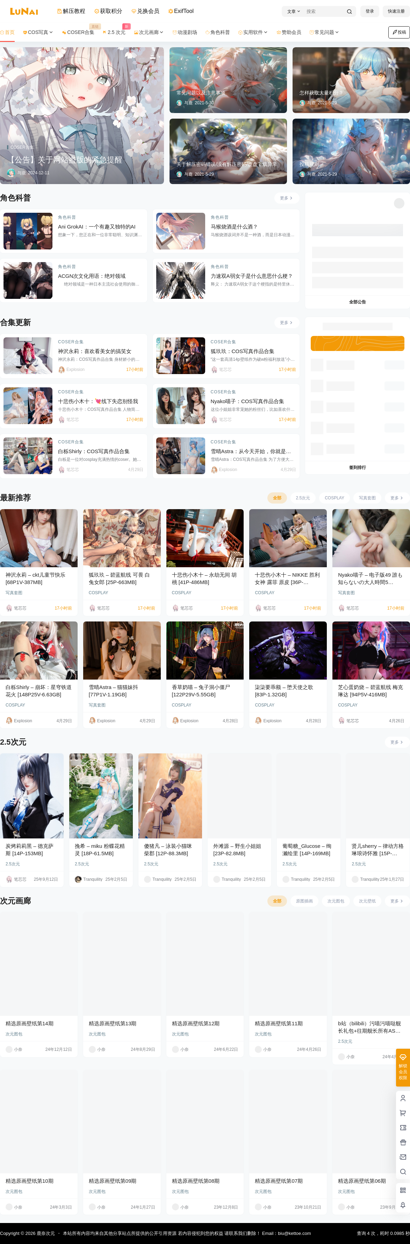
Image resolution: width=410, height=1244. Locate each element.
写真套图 (14, 592)
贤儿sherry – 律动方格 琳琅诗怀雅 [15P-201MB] (377, 853)
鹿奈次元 (45, 1233)
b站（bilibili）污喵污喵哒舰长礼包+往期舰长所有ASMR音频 (370, 1030)
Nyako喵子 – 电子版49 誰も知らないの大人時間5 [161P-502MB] (370, 582)
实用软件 (253, 32)
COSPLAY (98, 592)
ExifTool (181, 11)
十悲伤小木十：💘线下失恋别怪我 (98, 401)
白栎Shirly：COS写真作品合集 (94, 451)
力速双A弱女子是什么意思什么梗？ (252, 276)
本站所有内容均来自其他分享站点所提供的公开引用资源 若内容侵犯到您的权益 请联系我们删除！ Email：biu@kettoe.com (187, 1233)
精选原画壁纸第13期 (113, 1023)
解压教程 (71, 11)
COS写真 (38, 32)
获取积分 (108, 11)
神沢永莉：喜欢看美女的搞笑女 (94, 351)
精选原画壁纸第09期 (113, 1181)
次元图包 (14, 1034)
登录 (370, 11)
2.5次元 (13, 864)
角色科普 (67, 217)
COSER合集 (71, 341)
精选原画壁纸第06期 (362, 1181)
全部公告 (357, 302)
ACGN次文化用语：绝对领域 (91, 276)
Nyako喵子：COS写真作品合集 (247, 401)
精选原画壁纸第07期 (279, 1181)
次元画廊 (149, 32)
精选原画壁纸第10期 (29, 1181)
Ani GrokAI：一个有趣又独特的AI (97, 227)
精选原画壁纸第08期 (196, 1181)
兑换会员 (145, 11)
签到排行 (357, 467)
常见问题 (325, 32)
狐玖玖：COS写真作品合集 (243, 351)
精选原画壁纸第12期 (196, 1023)
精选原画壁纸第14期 (29, 1023)
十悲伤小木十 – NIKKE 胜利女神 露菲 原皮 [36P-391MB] (287, 582)
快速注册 (396, 11)
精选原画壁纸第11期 (279, 1023)
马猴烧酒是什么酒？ (235, 227)
